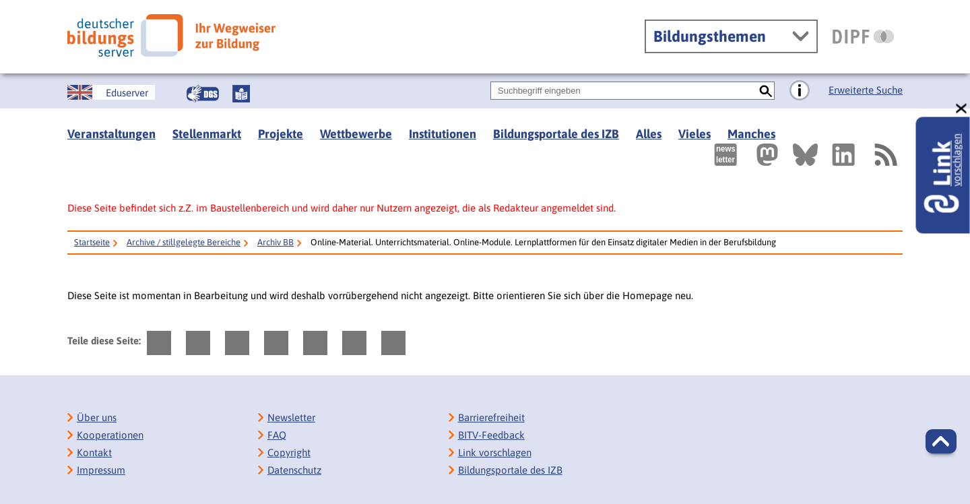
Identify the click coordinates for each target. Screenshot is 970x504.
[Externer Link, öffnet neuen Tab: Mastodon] (767, 154)
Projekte (280, 134)
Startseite (92, 242)
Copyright (289, 452)
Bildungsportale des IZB (556, 134)
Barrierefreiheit (491, 417)
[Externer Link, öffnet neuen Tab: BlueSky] (805, 154)
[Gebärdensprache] (203, 93)
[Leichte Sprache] (241, 93)
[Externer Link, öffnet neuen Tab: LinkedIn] (843, 154)
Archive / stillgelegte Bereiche (183, 242)
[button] (941, 441)
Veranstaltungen (111, 134)
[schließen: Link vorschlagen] (962, 109)
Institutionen (442, 134)
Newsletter (291, 417)
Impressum (101, 470)
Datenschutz (294, 470)
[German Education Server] (111, 92)
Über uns (97, 417)
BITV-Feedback (491, 435)
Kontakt (94, 452)
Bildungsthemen (709, 36)
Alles (648, 134)
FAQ (276, 435)
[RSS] (885, 154)
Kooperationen (110, 435)
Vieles (694, 134)
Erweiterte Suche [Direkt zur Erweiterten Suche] (866, 90)
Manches (751, 134)
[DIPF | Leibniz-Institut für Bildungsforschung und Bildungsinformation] (863, 36)
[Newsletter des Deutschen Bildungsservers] (725, 154)
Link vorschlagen (494, 452)
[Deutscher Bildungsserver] (171, 35)
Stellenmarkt (206, 134)
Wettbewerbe (356, 134)
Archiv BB (275, 242)
